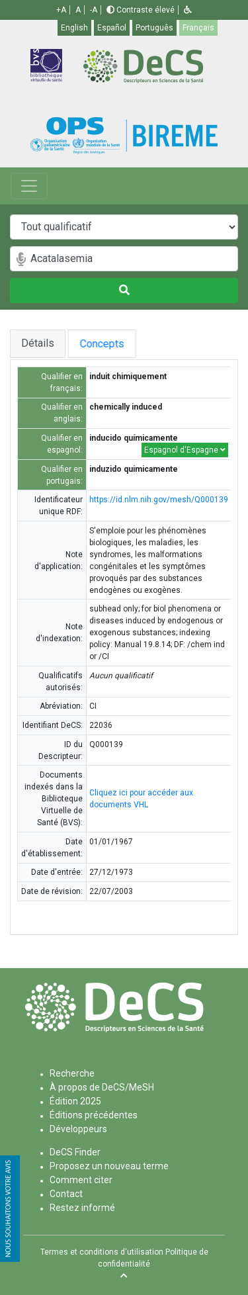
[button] (188, 10)
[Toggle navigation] (29, 186)
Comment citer (81, 1180)
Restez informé (82, 1207)
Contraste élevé (140, 10)
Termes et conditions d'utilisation (101, 1252)
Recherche (72, 1073)
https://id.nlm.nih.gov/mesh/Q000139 (158, 499)
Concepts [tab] (109, 343)
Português (154, 27)
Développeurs (78, 1129)
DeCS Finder (75, 1152)
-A (93, 10)
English (74, 27)
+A (61, 10)
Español (111, 27)
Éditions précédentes (94, 1115)
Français (198, 27)
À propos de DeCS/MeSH (102, 1087)
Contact (66, 1193)
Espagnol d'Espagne (185, 450)
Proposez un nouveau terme (109, 1166)
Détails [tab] (37, 343)
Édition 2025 (75, 1101)
